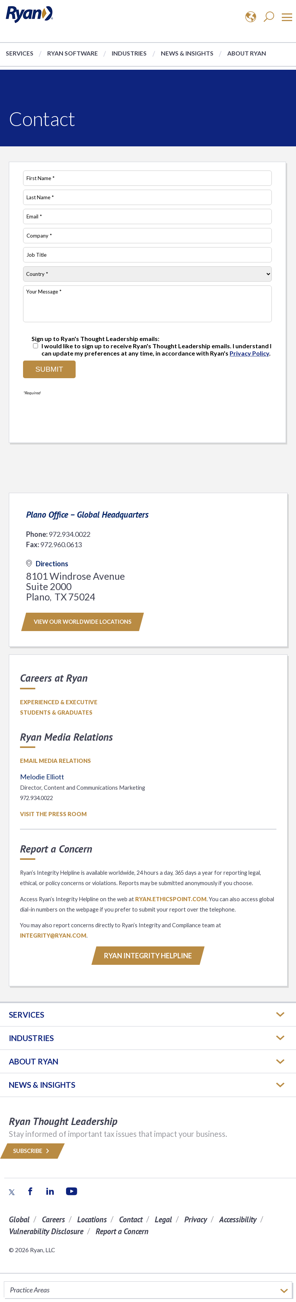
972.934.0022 (69, 534)
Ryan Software (72, 53)
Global (19, 1219)
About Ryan (246, 53)
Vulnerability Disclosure (46, 1231)
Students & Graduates (56, 712)
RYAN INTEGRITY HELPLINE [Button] (148, 955)
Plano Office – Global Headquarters (87, 514)
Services (19, 53)
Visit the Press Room (53, 814)
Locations (92, 1219)
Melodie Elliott (42, 776)
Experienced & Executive (59, 702)
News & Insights (187, 53)
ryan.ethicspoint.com (171, 899)
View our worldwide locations (82, 621)
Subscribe (32, 1151)
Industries (129, 53)
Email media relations (55, 761)
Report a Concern (122, 1231)
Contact (130, 1219)
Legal (163, 1219)
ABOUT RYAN (33, 1061)
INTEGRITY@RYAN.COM (53, 935)
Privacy (195, 1219)
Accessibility (237, 1219)
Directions (47, 563)
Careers (53, 1219)
